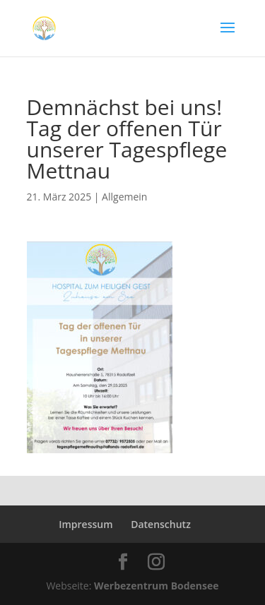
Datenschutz (161, 524)
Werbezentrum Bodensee (156, 585)
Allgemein (124, 196)
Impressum (85, 524)
